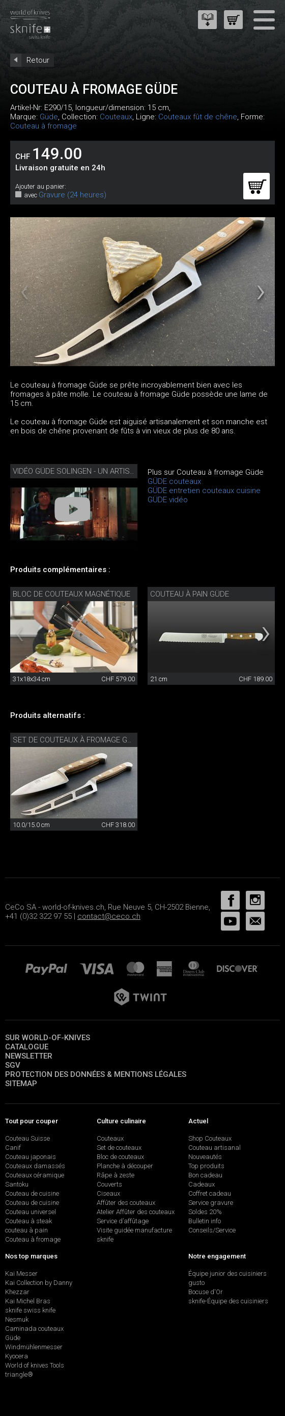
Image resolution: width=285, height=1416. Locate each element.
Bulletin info (204, 1221)
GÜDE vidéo (168, 499)
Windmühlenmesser (34, 1347)
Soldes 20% (205, 1212)
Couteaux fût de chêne (197, 116)
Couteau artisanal (214, 1147)
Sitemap (21, 1083)
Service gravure (210, 1202)
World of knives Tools (34, 1365)
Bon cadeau (205, 1175)
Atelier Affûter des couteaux (136, 1212)
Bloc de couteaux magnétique (71, 594)
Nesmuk (16, 1319)
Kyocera (16, 1356)
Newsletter (28, 1056)
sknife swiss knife (30, 1310)
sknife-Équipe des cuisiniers (228, 1301)
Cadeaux (201, 1184)
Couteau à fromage (43, 126)
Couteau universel (30, 1212)
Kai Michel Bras (27, 1301)
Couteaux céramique (34, 1175)
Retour (37, 60)
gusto (196, 1282)
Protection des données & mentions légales (95, 1074)
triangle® (19, 1374)
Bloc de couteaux (120, 1157)
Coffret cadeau (209, 1193)
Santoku (16, 1184)
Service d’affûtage (123, 1221)
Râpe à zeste (115, 1175)
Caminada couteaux (34, 1328)
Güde (49, 116)
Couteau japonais (30, 1157)
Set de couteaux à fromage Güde (77, 739)
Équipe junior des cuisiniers (227, 1273)
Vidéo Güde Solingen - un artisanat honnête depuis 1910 (121, 471)
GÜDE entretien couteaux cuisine (204, 490)
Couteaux (116, 116)
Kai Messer (21, 1273)
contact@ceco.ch (108, 916)
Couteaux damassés (35, 1166)
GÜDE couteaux (174, 481)
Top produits (206, 1166)
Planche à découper (125, 1166)
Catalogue (26, 1046)
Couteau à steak (28, 1221)
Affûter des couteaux (126, 1202)
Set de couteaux (119, 1147)
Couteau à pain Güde (189, 594)
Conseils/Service (212, 1230)
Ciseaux (108, 1193)
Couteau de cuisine (32, 1193)
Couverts (109, 1184)
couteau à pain (26, 1230)
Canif (13, 1147)
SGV (12, 1065)
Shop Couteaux (210, 1138)
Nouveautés (205, 1157)
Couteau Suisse (27, 1138)
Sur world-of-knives (47, 1037)
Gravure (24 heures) (72, 194)
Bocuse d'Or (205, 1292)
